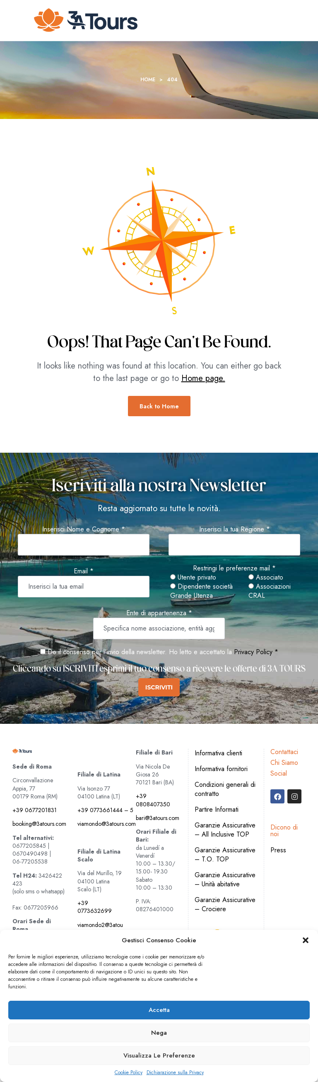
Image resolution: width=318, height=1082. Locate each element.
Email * (84, 571)
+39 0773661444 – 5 (105, 810)
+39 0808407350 (153, 800)
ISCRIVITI (159, 687)
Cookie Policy (128, 1072)
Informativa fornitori (221, 769)
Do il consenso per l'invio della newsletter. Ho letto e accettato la (136, 652)
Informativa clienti (218, 753)
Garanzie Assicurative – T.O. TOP (225, 854)
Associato (265, 577)
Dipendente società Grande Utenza (201, 591)
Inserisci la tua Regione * (234, 529)
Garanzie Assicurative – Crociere (225, 904)
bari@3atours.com (157, 818)
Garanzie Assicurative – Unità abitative (225, 879)
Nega (159, 1032)
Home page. (203, 378)
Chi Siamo (284, 762)
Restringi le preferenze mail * (234, 568)
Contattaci (284, 752)
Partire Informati (216, 809)
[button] (305, 940)
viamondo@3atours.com (106, 824)
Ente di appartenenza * (159, 613)
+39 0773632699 (94, 907)
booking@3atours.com (39, 824)
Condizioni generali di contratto (225, 789)
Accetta (159, 1009)
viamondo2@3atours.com (100, 929)
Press (278, 850)
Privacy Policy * (256, 652)
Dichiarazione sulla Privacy (175, 1072)
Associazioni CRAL (269, 591)
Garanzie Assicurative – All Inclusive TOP (225, 829)
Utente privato (193, 577)
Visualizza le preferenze (159, 1055)
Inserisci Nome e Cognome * (83, 529)
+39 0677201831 (34, 810)
